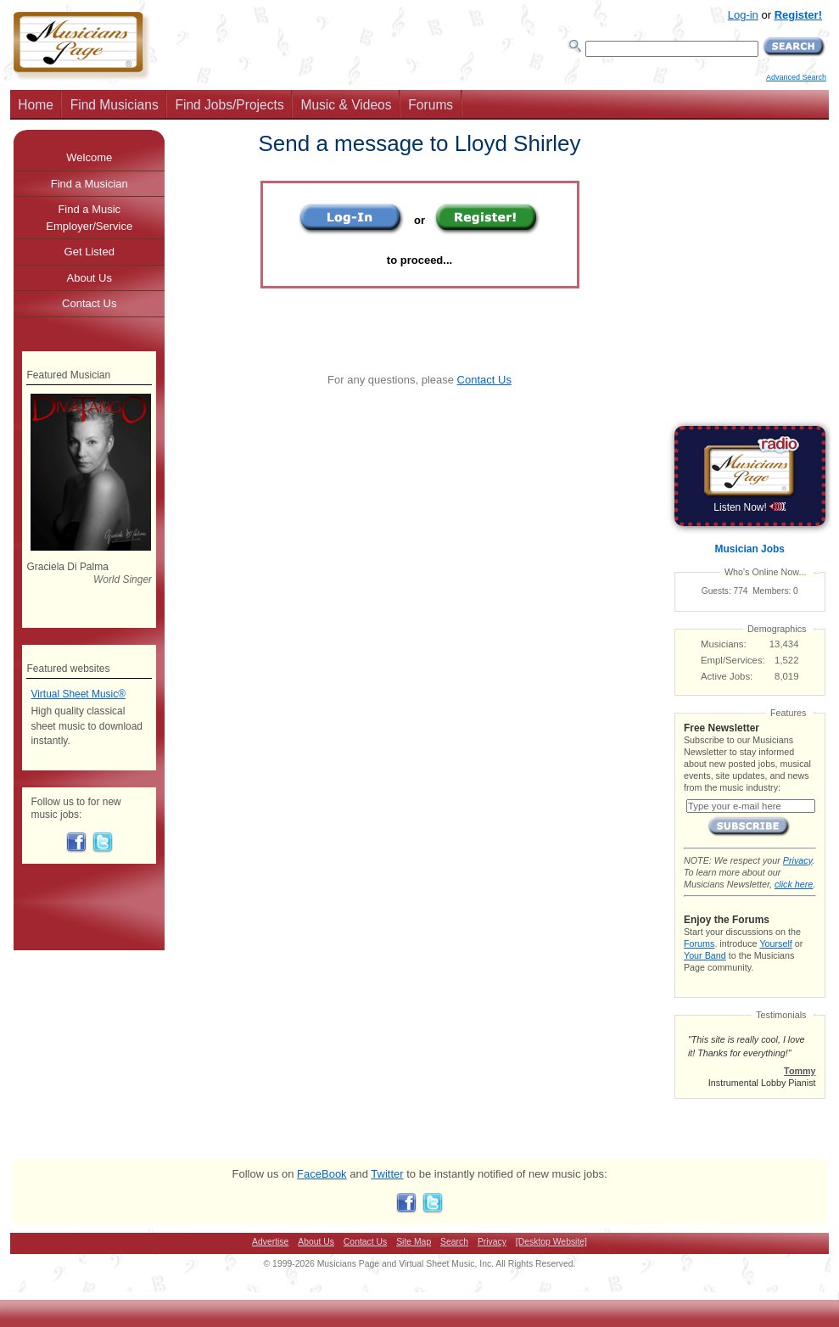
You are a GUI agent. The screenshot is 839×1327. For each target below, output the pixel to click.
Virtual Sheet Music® (78, 694)
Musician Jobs (750, 549)
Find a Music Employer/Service (89, 217)
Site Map (413, 1241)
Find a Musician (89, 183)
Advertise (270, 1241)
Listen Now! (749, 507)
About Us (89, 278)
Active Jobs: (726, 676)
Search (454, 1241)
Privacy (797, 860)
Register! (798, 14)
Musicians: (724, 644)
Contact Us (484, 379)
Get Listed (89, 251)
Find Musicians (114, 105)
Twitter (387, 1173)
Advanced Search (796, 77)
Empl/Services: (733, 660)
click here (794, 884)
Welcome (89, 157)
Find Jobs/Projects (229, 105)
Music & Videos (345, 105)
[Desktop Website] (551, 1241)
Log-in (743, 14)
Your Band (705, 955)
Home (35, 105)
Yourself (775, 943)
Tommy (799, 1071)
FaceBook (322, 1173)
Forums (430, 105)
